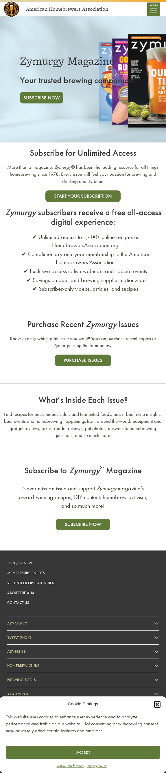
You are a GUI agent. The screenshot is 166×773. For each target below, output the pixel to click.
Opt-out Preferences (70, 765)
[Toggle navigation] (153, 9)
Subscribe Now (41, 97)
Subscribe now (83, 524)
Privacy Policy (97, 765)
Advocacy (17, 623)
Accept (83, 752)
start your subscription (83, 196)
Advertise (16, 651)
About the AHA (20, 592)
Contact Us (18, 602)
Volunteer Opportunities (30, 583)
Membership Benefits (26, 572)
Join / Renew (19, 563)
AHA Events (18, 694)
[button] (157, 704)
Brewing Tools (21, 679)
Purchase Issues (83, 360)
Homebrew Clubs (23, 665)
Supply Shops (19, 637)
